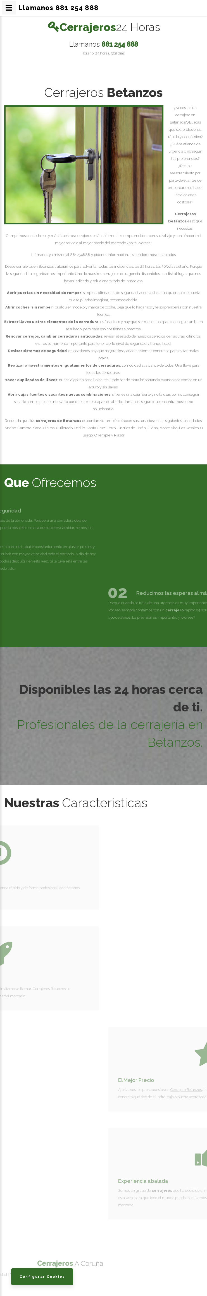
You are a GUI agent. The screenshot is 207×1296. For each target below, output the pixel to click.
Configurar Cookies (42, 1276)
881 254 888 (119, 44)
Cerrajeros (110, 27)
